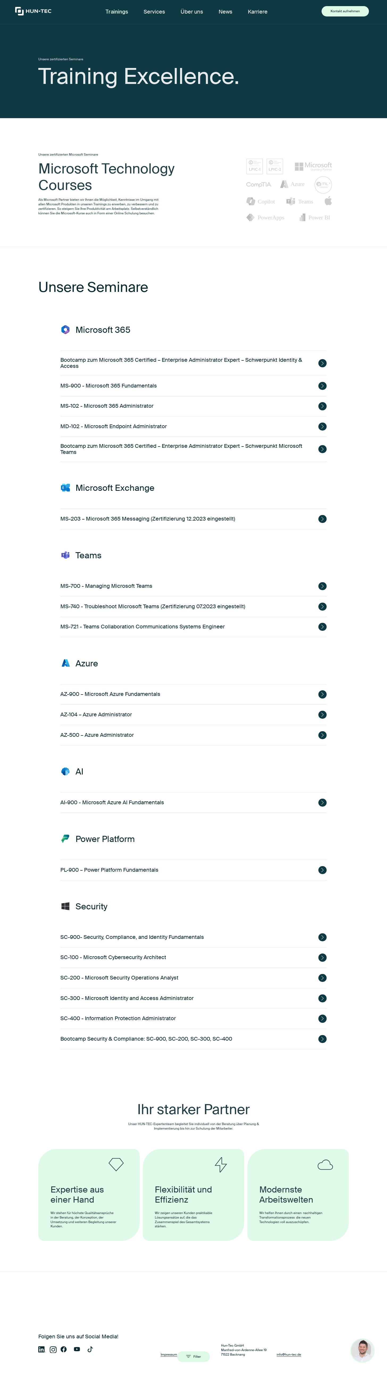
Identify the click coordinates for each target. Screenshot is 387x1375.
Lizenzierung (143, 1334)
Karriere (258, 12)
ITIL (266, 1371)
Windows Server (142, 1356)
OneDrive (204, 1363)
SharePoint (272, 1363)
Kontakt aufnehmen (345, 11)
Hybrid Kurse (77, 1334)
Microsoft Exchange (212, 1356)
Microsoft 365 (74, 1356)
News (225, 12)
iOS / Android (74, 1363)
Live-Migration (278, 1326)
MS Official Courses (216, 1326)
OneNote (137, 1371)
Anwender (75, 1326)
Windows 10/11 (274, 1356)
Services (154, 12)
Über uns (192, 12)
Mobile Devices (212, 1334)
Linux (135, 1363)
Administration (145, 1326)
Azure (202, 1371)
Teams (69, 1371)
